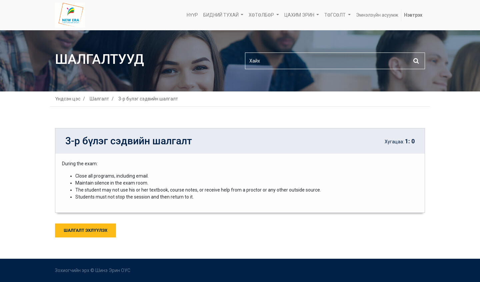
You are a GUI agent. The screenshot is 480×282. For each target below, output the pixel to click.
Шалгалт (99, 98)
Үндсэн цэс (67, 98)
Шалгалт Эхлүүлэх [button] (85, 230)
